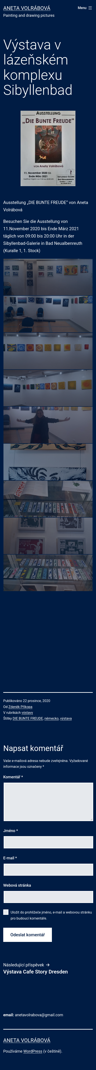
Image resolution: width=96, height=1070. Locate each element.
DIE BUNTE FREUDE (28, 718)
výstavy (27, 713)
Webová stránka (17, 885)
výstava (66, 718)
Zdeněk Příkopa (20, 707)
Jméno (10, 830)
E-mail (10, 858)
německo (52, 718)
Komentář (13, 777)
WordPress (32, 1051)
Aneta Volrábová (26, 8)
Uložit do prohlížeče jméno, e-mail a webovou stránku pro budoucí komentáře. (51, 915)
